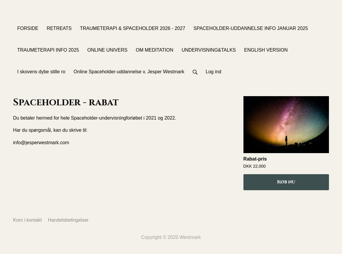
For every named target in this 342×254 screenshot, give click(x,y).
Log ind (213, 71)
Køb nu (286, 182)
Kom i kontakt (27, 220)
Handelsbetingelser (68, 220)
